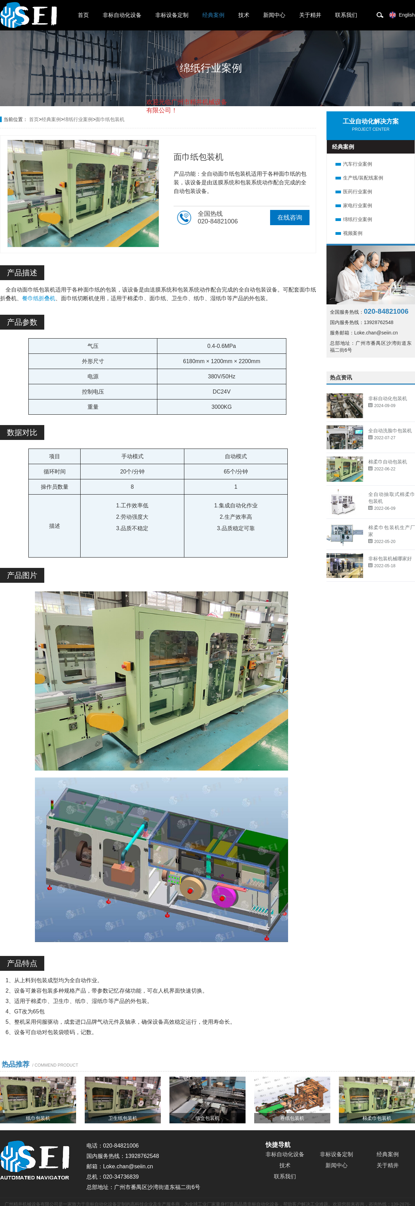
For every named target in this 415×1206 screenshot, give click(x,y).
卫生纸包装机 (122, 1118)
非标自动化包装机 (387, 398)
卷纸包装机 (292, 1118)
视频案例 (352, 233)
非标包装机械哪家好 (390, 558)
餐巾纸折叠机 (38, 298)
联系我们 (346, 15)
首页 (83, 15)
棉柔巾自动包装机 (387, 461)
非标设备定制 (171, 15)
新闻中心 (274, 15)
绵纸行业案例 (357, 219)
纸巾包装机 (38, 1118)
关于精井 (310, 15)
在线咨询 (289, 217)
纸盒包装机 (207, 1118)
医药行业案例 (357, 191)
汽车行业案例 (357, 164)
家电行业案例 (357, 205)
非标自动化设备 (122, 15)
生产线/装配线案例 (363, 178)
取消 (171, 138)
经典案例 (213, 15)
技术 (243, 15)
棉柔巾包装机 (376, 1118)
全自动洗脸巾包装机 (390, 430)
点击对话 (214, 139)
